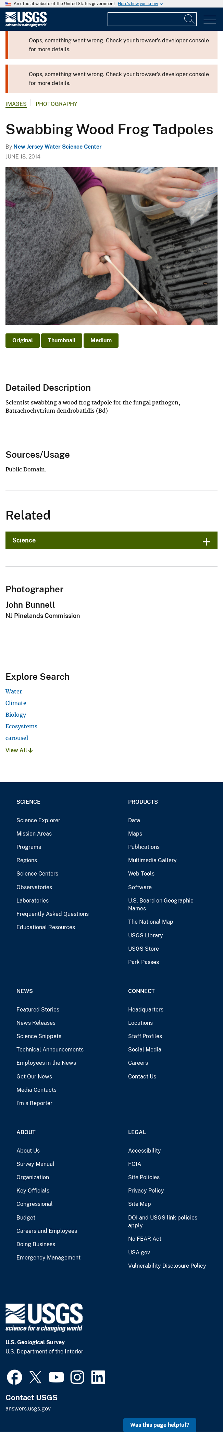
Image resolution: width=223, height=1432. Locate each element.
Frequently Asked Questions (52, 914)
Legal (137, 1132)
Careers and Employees (46, 1231)
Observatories (34, 887)
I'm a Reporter (34, 1103)
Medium (101, 340)
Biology (15, 714)
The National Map (150, 922)
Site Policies (144, 1177)
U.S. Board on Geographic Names (161, 904)
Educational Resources (45, 927)
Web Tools (141, 873)
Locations (140, 1023)
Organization (32, 1177)
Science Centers (37, 873)
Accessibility (144, 1150)
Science (24, 540)
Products (143, 802)
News (24, 991)
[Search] (190, 19)
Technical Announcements (50, 1049)
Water (13, 691)
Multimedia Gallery (152, 860)
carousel (16, 737)
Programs (28, 847)
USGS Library (145, 935)
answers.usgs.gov (28, 1408)
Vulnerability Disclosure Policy (167, 1266)
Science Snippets (38, 1036)
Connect (141, 991)
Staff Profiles (145, 1036)
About (26, 1132)
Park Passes (143, 962)
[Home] (26, 25)
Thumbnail (61, 340)
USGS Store (143, 949)
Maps (135, 833)
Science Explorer (38, 820)
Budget (25, 1217)
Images (16, 104)
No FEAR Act (144, 1239)
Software (140, 887)
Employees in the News (46, 1063)
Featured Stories (37, 1009)
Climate (15, 703)
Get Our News (34, 1076)
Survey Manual (35, 1164)
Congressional (34, 1204)
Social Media (144, 1049)
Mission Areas (34, 833)
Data (134, 820)
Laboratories (32, 900)
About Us (28, 1150)
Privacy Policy (146, 1190)
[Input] (152, 19)
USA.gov (139, 1252)
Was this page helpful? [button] (159, 1425)
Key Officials (32, 1190)
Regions (26, 860)
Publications (144, 847)
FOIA (134, 1164)
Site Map (139, 1204)
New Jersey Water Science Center (57, 146)
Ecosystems (21, 726)
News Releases (35, 1023)
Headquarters (145, 1009)
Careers (138, 1063)
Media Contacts (36, 1090)
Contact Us (142, 1076)
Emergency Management (48, 1257)
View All (19, 750)
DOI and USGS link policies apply (162, 1221)
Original (22, 340)
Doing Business (35, 1244)
